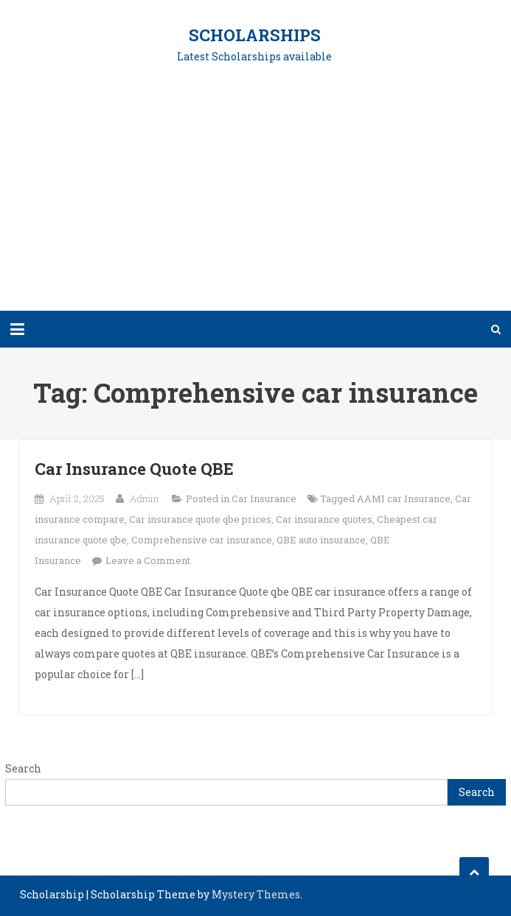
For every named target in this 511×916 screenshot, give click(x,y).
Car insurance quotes (324, 519)
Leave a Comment (147, 560)
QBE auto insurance (321, 539)
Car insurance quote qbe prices (200, 519)
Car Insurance (264, 498)
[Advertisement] (255, 197)
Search (23, 768)
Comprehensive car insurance (201, 539)
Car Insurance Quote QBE (134, 468)
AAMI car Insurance (404, 498)
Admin (144, 498)
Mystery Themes (256, 894)
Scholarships (255, 35)
